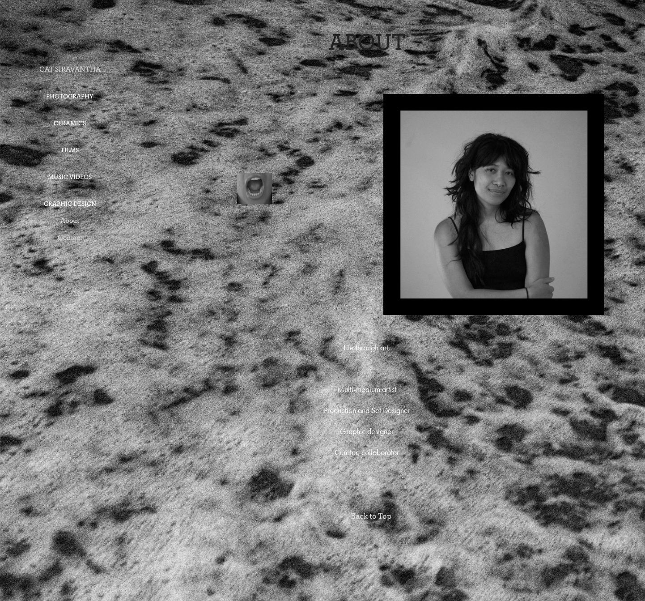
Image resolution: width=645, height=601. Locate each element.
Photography (69, 96)
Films (70, 150)
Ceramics (70, 123)
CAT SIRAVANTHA (70, 69)
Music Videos (70, 177)
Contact (70, 237)
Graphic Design (70, 204)
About (69, 220)
